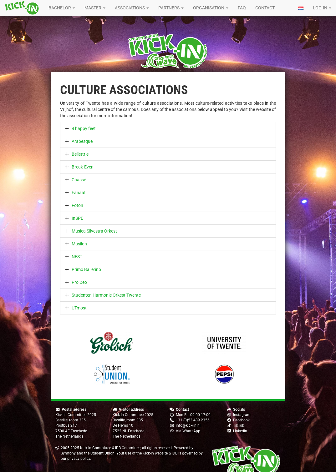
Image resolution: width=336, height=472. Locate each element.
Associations (132, 7)
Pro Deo (79, 282)
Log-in (322, 7)
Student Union (102, 453)
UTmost (79, 307)
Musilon (79, 243)
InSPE (77, 218)
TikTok (238, 425)
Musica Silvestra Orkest (94, 230)
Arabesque (82, 141)
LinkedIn (240, 431)
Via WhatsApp (188, 431)
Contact (265, 7)
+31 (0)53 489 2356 (193, 420)
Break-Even (83, 166)
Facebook (241, 420)
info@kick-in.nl (188, 425)
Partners (171, 7)
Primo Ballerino (86, 269)
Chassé (79, 179)
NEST (77, 256)
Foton (77, 205)
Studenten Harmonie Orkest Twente (106, 295)
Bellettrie (80, 154)
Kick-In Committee (95, 448)
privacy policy (78, 458)
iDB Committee (127, 448)
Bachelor (61, 7)
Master (94, 7)
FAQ (242, 7)
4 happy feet (84, 128)
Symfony (68, 453)
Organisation (210, 7)
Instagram (242, 415)
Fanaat (79, 192)
